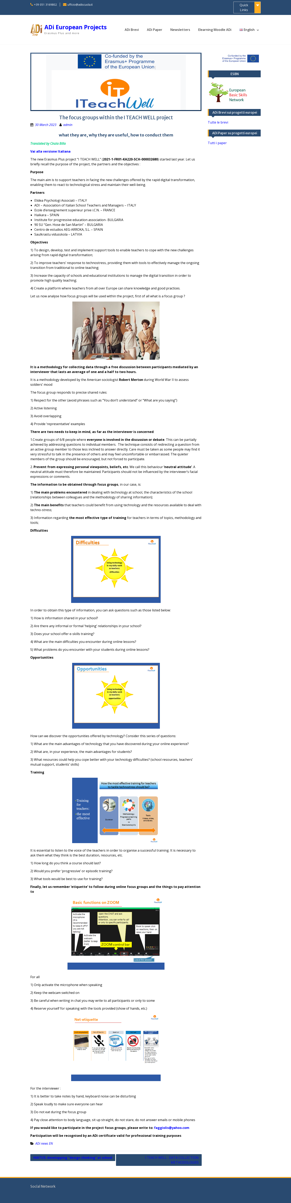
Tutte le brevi (218, 122)
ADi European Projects (75, 27)
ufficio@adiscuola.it (80, 4)
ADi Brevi (132, 29)
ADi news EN (44, 1143)
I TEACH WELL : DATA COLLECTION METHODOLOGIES (172, 1160)
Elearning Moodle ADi (214, 29)
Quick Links (244, 7)
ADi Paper (154, 29)
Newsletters (180, 29)
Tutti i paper (217, 143)
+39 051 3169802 (45, 4)
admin (67, 125)
